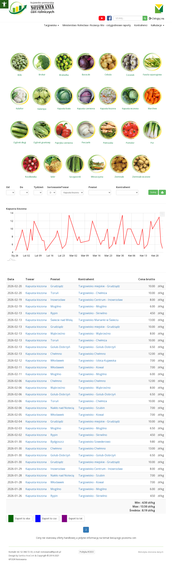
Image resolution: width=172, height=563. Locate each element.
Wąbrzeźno (57, 333)
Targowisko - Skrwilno (92, 313)
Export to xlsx (22, 518)
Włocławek (57, 360)
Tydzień (38, 187)
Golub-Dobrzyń (60, 347)
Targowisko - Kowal (91, 367)
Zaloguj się (156, 18)
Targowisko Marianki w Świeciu (98, 320)
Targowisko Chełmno (92, 354)
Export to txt (75, 518)
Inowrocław (57, 300)
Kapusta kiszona (36, 286)
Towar (65, 187)
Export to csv (49, 518)
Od (8, 187)
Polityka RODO (87, 551)
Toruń (54, 293)
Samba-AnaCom (26, 555)
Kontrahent (123, 187)
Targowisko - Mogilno (92, 306)
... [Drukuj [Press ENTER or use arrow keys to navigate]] (162, 213)
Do (21, 187)
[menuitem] (162, 214)
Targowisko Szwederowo (94, 442)
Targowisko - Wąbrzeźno (94, 333)
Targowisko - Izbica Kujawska (97, 360)
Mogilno (55, 306)
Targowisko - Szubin (91, 408)
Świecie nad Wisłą (61, 320)
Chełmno (56, 354)
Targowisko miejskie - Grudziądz (99, 286)
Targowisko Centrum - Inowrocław (100, 300)
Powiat (93, 187)
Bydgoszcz (57, 442)
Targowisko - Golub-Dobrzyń (97, 347)
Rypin (54, 313)
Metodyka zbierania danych (150, 552)
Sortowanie (51, 187)
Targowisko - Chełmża (92, 293)
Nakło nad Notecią (62, 408)
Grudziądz (56, 286)
